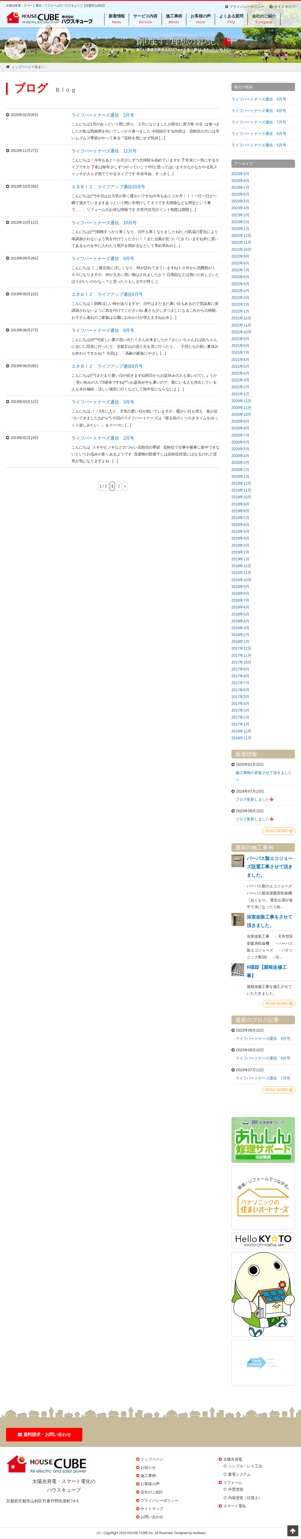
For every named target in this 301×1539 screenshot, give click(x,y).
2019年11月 (241, 490)
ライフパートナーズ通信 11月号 (104, 151)
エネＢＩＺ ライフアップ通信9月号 (107, 294)
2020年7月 (240, 435)
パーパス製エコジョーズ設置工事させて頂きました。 (270, 867)
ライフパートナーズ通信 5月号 (258, 145)
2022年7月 (240, 270)
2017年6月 (240, 690)
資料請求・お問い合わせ (44, 1434)
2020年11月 (241, 407)
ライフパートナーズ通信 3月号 (102, 402)
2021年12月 (241, 318)
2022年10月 (241, 249)
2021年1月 (240, 394)
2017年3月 (240, 710)
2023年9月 (240, 174)
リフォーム (232, 1482)
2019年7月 (240, 518)
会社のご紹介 (152, 1492)
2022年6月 (240, 277)
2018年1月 (240, 641)
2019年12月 (241, 483)
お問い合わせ (152, 1517)
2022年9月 (240, 256)
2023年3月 (240, 215)
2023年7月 (240, 187)
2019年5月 (240, 531)
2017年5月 (240, 697)
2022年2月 (240, 304)
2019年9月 (240, 504)
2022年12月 (241, 235)
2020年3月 (240, 462)
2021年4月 (240, 373)
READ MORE (279, 831)
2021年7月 (240, 352)
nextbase (199, 1533)
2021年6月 (240, 359)
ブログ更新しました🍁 (255, 799)
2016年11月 (241, 738)
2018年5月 (240, 614)
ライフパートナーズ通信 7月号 (258, 122)
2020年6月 (240, 442)
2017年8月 (240, 676)
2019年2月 (240, 552)
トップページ (152, 1459)
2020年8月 (240, 428)
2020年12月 (241, 401)
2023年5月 (240, 201)
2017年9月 (240, 669)
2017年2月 (240, 717)
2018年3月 (240, 628)
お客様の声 (150, 1484)
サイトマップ (282, 7)
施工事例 (148, 1475)
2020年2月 (240, 469)
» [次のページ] (125, 486)
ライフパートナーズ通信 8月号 (102, 330)
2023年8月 (240, 180)
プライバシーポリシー (244, 7)
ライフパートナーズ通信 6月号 (258, 133)
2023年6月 (240, 194)
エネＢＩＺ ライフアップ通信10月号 (108, 186)
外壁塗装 (235, 1489)
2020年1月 (240, 476)
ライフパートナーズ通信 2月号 (102, 115)
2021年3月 (240, 380)
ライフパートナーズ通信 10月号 (104, 222)
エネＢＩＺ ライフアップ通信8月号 (107, 366)
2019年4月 (240, 538)
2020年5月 (240, 449)
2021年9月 (240, 339)
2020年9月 (240, 421)
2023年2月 (240, 222)
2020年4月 (240, 456)
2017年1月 (240, 724)
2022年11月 (241, 242)
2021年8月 (240, 345)
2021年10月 (241, 332)
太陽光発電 (232, 1459)
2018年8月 (240, 593)
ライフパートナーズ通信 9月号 (102, 258)
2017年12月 (241, 648)
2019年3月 (240, 545)
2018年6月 (240, 607)
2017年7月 (240, 683)
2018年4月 (240, 621)
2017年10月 (241, 662)
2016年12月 (241, 731)
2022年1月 (240, 311)
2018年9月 (240, 586)
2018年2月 (240, 634)
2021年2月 (240, 387)
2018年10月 (241, 580)
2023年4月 (240, 208)
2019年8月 (240, 511)
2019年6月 (240, 524)
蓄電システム (239, 1474)
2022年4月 (240, 291)
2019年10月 (241, 497)
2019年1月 (240, 559)
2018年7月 (240, 600)
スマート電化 (234, 1506)
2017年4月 (240, 703)
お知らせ (148, 1467)
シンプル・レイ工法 (245, 1466)
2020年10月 (241, 414)
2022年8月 (240, 263)
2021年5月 (240, 366)
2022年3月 (240, 297)
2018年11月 (241, 572)
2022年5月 (240, 284)
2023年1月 (240, 228)
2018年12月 (241, 566)
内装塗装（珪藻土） (245, 1498)
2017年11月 (241, 655)
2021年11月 (241, 325)
